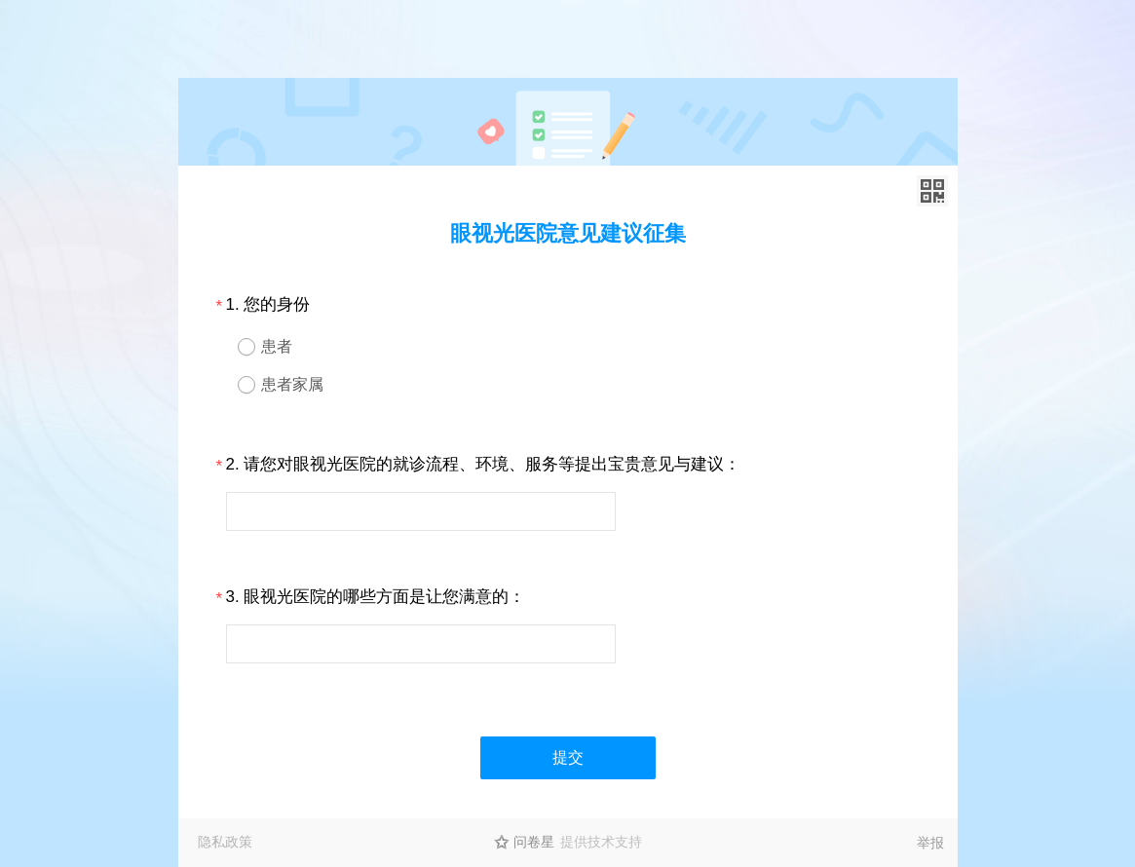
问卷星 (533, 841)
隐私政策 (225, 841)
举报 (930, 842)
